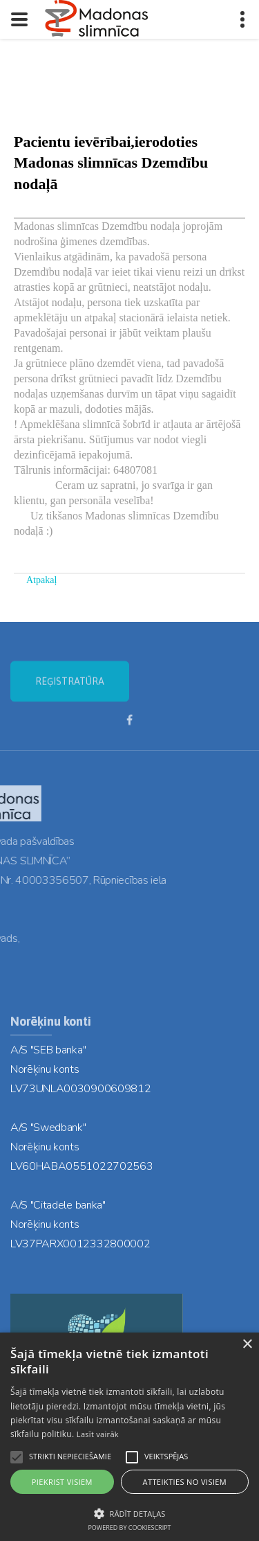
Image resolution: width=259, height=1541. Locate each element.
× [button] (247, 1344)
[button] (129, 1512)
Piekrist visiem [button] (62, 1482)
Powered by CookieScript (129, 1527)
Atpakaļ (41, 580)
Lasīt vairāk (98, 1434)
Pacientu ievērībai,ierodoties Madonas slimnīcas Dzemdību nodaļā (111, 163)
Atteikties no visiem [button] (185, 1482)
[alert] (129, 1437)
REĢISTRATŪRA (69, 690)
